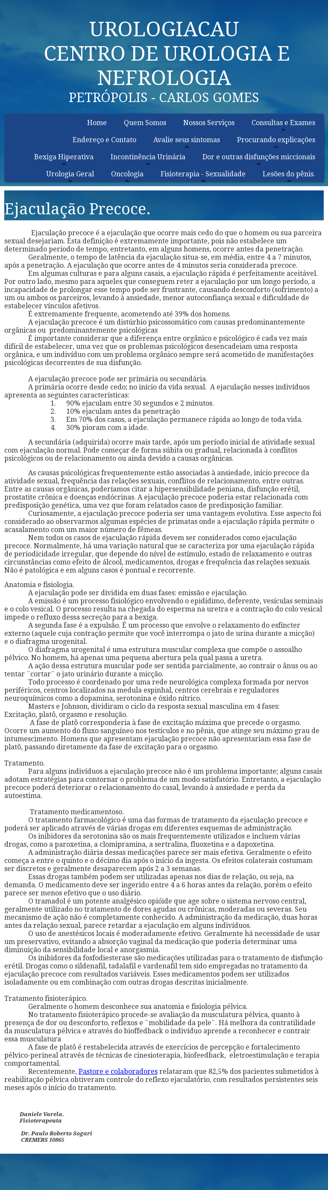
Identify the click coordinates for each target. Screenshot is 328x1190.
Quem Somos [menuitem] (145, 123)
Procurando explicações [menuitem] (276, 140)
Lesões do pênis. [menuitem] (289, 174)
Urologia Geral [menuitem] (70, 174)
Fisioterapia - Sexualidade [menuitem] (203, 174)
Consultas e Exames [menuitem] (283, 123)
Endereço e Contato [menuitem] (104, 140)
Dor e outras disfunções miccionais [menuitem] (258, 157)
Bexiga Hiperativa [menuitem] (64, 157)
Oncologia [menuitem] (127, 174)
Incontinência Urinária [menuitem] (148, 157)
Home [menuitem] (97, 123)
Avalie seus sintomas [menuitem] (186, 140)
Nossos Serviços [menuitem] (208, 123)
